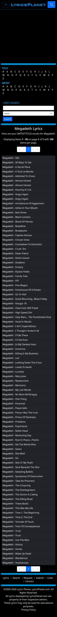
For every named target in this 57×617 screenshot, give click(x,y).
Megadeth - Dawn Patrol (15, 253)
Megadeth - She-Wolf (13, 453)
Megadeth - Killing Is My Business (20, 353)
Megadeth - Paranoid (13, 403)
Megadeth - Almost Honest (16, 180)
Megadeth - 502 (10, 157)
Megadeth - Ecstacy (12, 267)
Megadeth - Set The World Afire (19, 444)
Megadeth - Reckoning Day (16, 435)
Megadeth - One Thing (14, 399)
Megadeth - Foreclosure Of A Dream (21, 289)
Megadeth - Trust (11, 530)
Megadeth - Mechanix (14, 385)
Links (50, 577)
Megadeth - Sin (10, 458)
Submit (7, 119)
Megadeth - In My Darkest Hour (19, 344)
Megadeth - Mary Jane (14, 376)
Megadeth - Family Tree (15, 276)
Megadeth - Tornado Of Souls (18, 521)
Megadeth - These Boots (15, 503)
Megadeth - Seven (12, 449)
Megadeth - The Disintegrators (18, 489)
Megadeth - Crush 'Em (14, 248)
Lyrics (6, 577)
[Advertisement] (26, 35)
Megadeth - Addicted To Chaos (18, 176)
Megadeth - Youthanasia (15, 562)
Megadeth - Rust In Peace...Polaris (20, 439)
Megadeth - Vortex (12, 549)
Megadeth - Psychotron (14, 426)
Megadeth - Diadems (13, 262)
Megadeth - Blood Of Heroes (17, 221)
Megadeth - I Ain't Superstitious (19, 326)
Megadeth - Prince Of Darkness (19, 417)
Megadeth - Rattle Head (15, 430)
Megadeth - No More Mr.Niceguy (19, 394)
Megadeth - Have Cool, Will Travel (20, 308)
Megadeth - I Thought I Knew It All (20, 330)
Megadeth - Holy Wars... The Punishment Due (26, 317)
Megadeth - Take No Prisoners (18, 480)
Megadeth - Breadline (14, 226)
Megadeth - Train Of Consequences (21, 526)
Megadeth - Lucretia (13, 371)
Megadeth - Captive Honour (17, 235)
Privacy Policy (28, 609)
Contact (29, 581)
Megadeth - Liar (10, 358)
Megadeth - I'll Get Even (15, 339)
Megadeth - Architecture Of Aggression (23, 203)
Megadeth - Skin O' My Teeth (17, 462)
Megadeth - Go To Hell (14, 294)
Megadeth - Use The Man (15, 540)
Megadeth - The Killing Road (17, 499)
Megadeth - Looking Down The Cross (22, 362)
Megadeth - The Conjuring (16, 485)
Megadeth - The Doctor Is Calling (19, 494)
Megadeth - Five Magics (15, 285)
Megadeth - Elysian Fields (15, 271)
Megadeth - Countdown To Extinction (22, 244)
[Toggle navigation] (6, 4)
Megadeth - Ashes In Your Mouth (20, 208)
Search (16, 577)
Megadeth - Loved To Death (17, 367)
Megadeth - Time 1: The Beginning (20, 512)
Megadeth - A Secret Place (16, 167)
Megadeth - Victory (12, 544)
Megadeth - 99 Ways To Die (16, 162)
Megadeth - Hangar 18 (14, 303)
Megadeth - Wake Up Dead (16, 553)
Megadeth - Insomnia (13, 349)
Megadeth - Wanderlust (15, 558)
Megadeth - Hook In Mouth (16, 321)
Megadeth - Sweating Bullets (17, 471)
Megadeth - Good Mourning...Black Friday (24, 298)
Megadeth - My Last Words (16, 389)
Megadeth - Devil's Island (15, 258)
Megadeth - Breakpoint (14, 230)
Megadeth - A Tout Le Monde (17, 171)
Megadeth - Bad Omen (14, 212)
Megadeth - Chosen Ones (15, 239)
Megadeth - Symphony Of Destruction (22, 476)
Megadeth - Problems (14, 421)
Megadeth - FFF (10, 280)
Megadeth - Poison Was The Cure (20, 412)
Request (28, 577)
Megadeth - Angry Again (15, 194)
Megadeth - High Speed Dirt (17, 312)
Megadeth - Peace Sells (14, 408)
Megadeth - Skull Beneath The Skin (20, 467)
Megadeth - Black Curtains (16, 217)
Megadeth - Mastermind (15, 380)
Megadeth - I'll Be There (15, 335)
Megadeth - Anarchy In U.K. (17, 189)
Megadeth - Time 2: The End (17, 517)
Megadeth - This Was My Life (17, 508)
